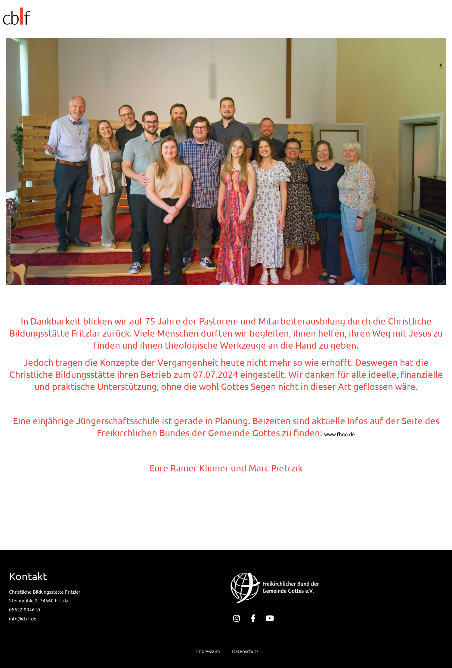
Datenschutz (245, 651)
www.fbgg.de (339, 434)
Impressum (208, 651)
